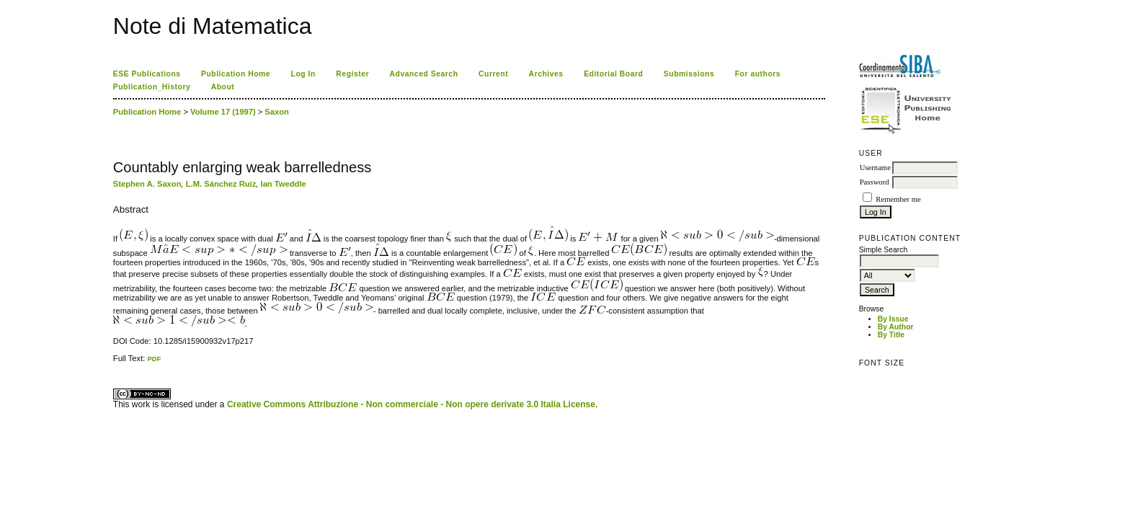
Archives (546, 74)
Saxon (276, 111)
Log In (303, 74)
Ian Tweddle (283, 183)
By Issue (893, 319)
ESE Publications (147, 74)
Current (493, 74)
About (223, 87)
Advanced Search (424, 74)
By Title (891, 335)
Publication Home (235, 74)
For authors (757, 74)
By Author (896, 327)
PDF (154, 359)
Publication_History (151, 87)
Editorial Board (613, 74)
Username (875, 168)
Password (874, 182)
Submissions (689, 74)
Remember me (898, 199)
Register (352, 74)
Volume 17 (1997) (223, 111)
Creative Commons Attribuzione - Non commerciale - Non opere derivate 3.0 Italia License (411, 404)
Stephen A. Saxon (147, 183)
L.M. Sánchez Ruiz (221, 183)
